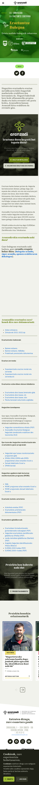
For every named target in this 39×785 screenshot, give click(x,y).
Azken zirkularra (11, 330)
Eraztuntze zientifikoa (22, 16)
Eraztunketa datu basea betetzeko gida (20, 392)
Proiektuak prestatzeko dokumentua (19, 353)
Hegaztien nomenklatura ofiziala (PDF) (19, 427)
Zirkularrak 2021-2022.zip (15, 332)
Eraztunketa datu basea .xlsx (16, 397)
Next (22, 689)
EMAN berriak (10, 466)
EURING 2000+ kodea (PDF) (16, 550)
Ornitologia (17, 12)
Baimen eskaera (11, 348)
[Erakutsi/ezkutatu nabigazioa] (3, 3)
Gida (6, 484)
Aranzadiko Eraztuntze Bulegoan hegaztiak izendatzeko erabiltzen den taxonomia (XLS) (19, 432)
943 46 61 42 (20, 732)
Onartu (9, 779)
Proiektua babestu (19, 591)
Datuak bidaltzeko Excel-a (15, 463)
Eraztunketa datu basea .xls (15, 395)
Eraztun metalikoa (19, 160)
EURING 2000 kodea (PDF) (15, 548)
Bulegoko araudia (25, 251)
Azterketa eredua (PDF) (14, 507)
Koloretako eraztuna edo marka (19, 166)
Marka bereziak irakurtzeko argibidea (19, 400)
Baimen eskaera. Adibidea (14, 351)
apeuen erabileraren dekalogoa (14, 255)
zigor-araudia (9, 254)
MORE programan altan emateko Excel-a (20, 486)
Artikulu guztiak (12, 676)
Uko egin (21, 779)
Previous (16, 689)
